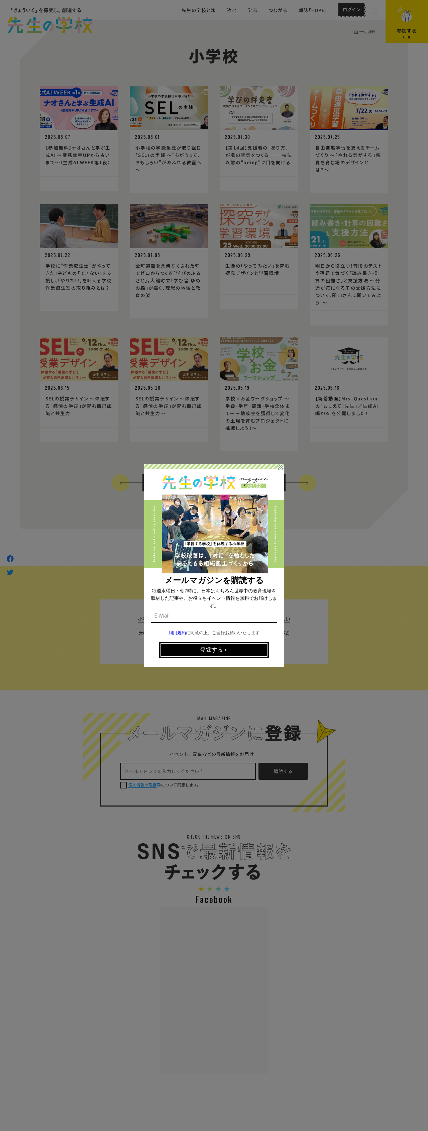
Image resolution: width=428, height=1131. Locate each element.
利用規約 (177, 633)
